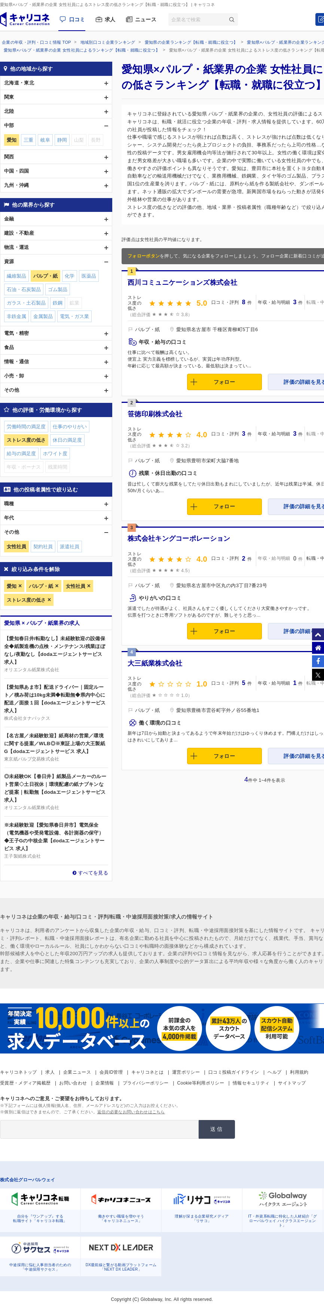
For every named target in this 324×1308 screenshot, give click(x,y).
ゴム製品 (57, 289)
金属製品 (43, 316)
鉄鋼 (57, 303)
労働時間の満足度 (26, 426)
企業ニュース (77, 1072)
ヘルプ (274, 1072)
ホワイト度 (55, 453)
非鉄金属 (16, 316)
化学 (69, 276)
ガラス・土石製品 (26, 303)
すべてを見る (93, 873)
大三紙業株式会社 (155, 663)
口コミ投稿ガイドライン (233, 1072)
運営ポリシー (186, 1072)
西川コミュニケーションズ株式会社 (182, 282)
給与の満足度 (21, 453)
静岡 (62, 140)
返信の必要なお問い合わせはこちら (131, 1112)
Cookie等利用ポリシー (200, 1083)
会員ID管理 (111, 1072)
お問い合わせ (73, 1083)
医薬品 (89, 276)
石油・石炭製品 (24, 289)
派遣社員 (69, 546)
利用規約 (299, 1072)
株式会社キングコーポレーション (179, 538)
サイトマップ (292, 1083)
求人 (110, 19)
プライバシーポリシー (146, 1083)
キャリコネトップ (18, 1072)
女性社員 (75, 586)
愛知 (11, 586)
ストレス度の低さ (26, 600)
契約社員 (43, 546)
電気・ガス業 (74, 316)
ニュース (145, 19)
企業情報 (104, 1083)
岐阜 (45, 140)
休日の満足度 (67, 440)
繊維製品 (16, 276)
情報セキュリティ (251, 1083)
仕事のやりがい (70, 426)
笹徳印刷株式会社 (155, 414)
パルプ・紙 (41, 586)
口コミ (77, 19)
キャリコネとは (147, 1072)
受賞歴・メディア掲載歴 (25, 1083)
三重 (28, 140)
